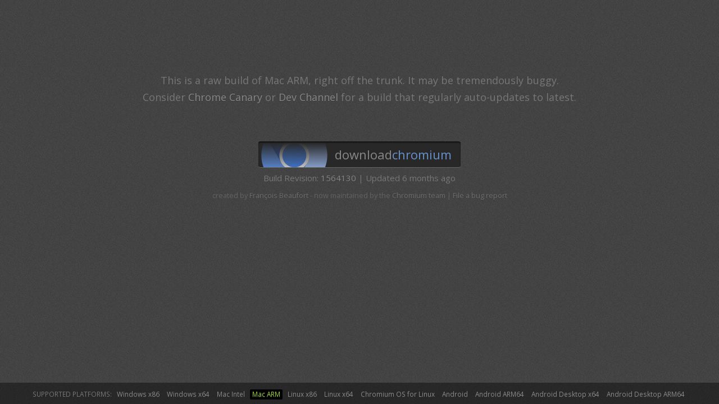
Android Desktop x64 (565, 393)
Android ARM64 (499, 393)
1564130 (338, 177)
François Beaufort (278, 195)
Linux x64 (338, 393)
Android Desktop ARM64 (646, 393)
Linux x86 (302, 393)
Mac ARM (266, 393)
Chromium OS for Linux (398, 393)
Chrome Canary (225, 97)
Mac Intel (231, 393)
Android (455, 393)
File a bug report (480, 195)
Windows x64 (188, 393)
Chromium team (418, 195)
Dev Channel (308, 97)
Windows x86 (138, 393)
